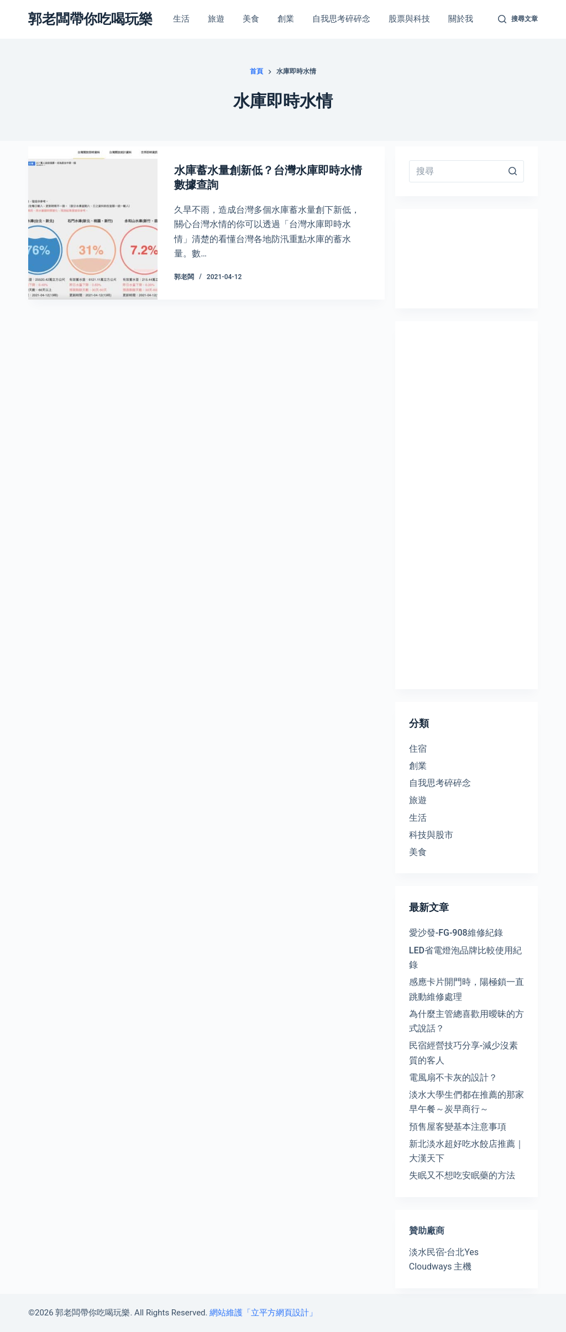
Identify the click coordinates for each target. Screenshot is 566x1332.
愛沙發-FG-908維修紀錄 (456, 932)
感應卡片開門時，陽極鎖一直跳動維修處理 (466, 989)
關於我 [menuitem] (460, 19)
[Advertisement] (466, 505)
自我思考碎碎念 (440, 783)
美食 (418, 852)
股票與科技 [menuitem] (409, 19)
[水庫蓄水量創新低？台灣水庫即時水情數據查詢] (93, 223)
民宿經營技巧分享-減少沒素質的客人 (463, 1052)
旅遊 (418, 800)
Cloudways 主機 (440, 1266)
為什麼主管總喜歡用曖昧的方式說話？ (466, 1021)
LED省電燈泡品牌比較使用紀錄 (465, 957)
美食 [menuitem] (251, 19)
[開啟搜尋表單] (517, 19)
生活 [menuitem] (181, 19)
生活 (418, 817)
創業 (418, 766)
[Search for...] (466, 171)
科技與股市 (431, 835)
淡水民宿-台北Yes (444, 1252)
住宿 (418, 748)
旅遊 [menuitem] (216, 19)
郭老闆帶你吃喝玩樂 (90, 19)
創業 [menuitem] (285, 19)
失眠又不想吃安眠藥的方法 (462, 1175)
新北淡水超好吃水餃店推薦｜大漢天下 (466, 1151)
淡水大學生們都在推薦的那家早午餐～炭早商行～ (466, 1101)
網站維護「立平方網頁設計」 (263, 1313)
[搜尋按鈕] (513, 171)
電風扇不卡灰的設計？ (453, 1077)
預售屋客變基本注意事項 (457, 1126)
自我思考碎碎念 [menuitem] (341, 19)
